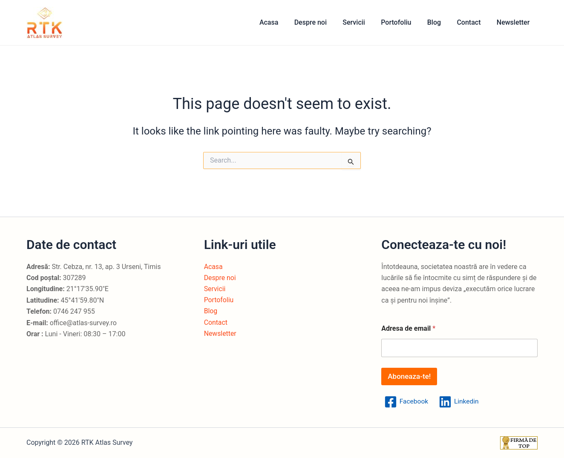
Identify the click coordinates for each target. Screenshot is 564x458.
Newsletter (514, 22)
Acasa (283, 22)
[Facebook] (406, 401)
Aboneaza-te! (409, 376)
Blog (439, 22)
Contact (472, 22)
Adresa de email (408, 328)
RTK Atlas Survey (71, 22)
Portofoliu (404, 22)
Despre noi (323, 22)
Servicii (364, 22)
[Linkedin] (460, 401)
